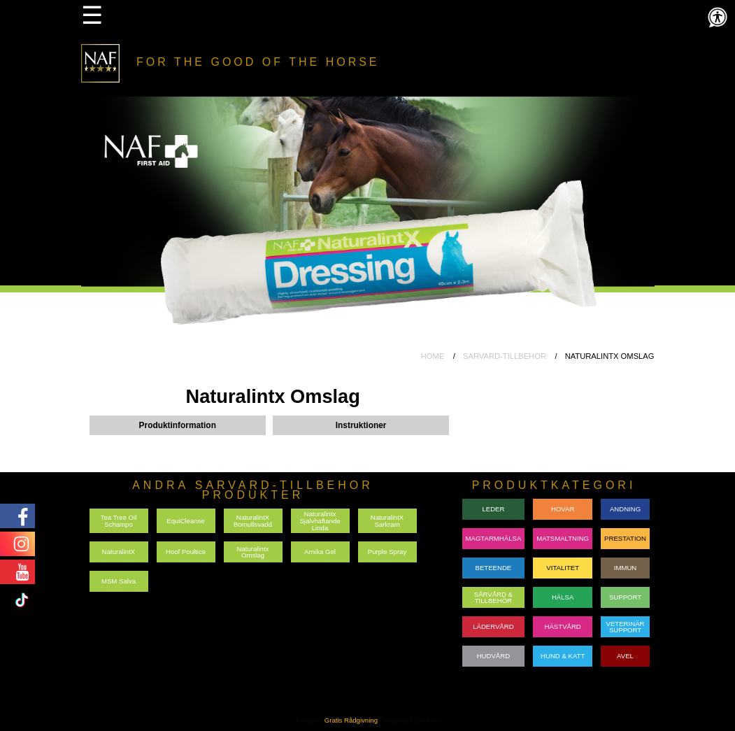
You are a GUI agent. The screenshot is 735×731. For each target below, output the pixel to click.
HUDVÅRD (493, 656)
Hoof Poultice (186, 551)
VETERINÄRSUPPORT (625, 627)
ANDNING (625, 509)
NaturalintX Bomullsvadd (253, 520)
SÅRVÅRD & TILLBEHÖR (493, 597)
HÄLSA (562, 597)
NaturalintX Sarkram (387, 520)
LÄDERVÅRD (493, 626)
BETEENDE (494, 568)
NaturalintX (118, 551)
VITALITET (562, 568)
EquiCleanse (185, 521)
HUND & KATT (563, 656)
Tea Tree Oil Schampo (119, 520)
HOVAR (562, 509)
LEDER (493, 509)
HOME (433, 356)
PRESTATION (625, 538)
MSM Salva (118, 581)
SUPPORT (625, 597)
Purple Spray (387, 551)
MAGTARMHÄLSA (494, 538)
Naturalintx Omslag (253, 552)
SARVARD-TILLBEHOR (504, 356)
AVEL (625, 656)
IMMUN (625, 568)
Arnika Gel (320, 551)
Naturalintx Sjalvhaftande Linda (319, 520)
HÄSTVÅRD (563, 626)
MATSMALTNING (562, 538)
